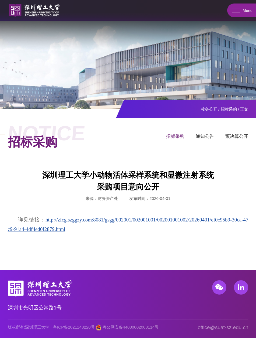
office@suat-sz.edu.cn (223, 327)
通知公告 (205, 138)
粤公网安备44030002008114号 (131, 327)
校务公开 (209, 109)
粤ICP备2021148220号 (74, 327)
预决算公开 (236, 138)
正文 (244, 109)
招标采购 (229, 109)
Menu (240, 10)
